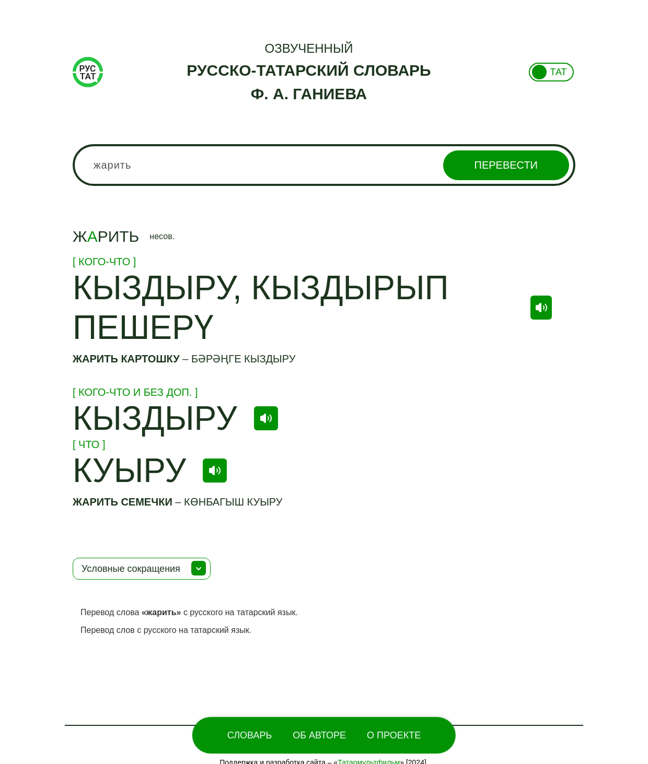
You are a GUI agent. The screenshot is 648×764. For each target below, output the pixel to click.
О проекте (394, 735)
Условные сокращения (131, 568)
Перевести (506, 165)
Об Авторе (319, 735)
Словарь (249, 735)
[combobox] (324, 165)
